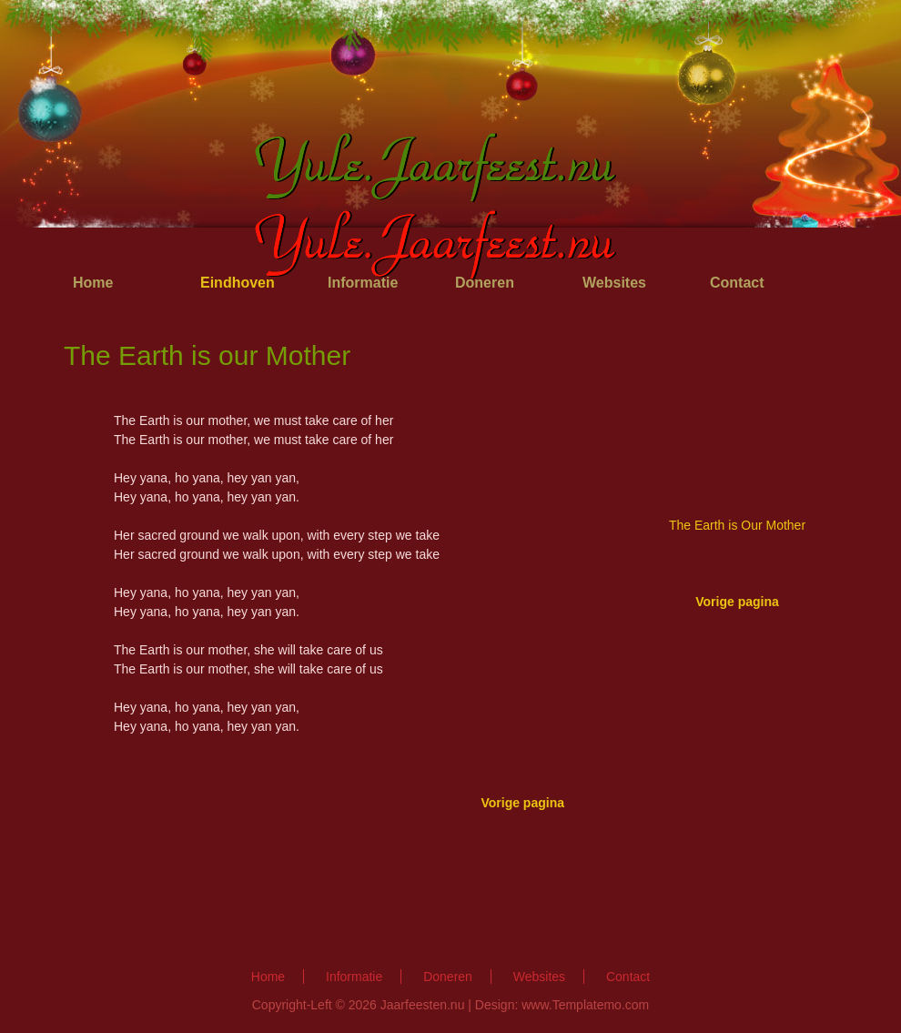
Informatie (354, 976)
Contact (737, 282)
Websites (539, 976)
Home (93, 282)
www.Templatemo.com (585, 1005)
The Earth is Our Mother (737, 525)
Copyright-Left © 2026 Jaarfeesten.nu (358, 1005)
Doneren (447, 976)
